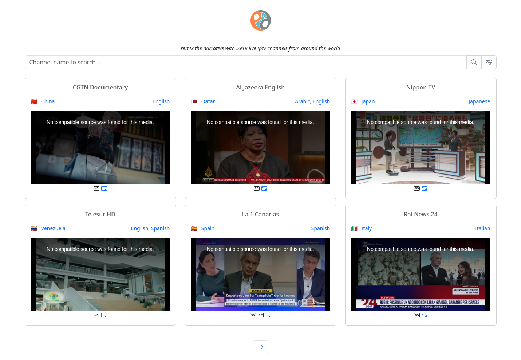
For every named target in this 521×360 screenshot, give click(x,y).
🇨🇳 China (43, 101)
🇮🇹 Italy (361, 228)
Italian (482, 228)
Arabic (302, 101)
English (161, 101)
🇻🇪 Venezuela (48, 228)
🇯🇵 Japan (363, 101)
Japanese (479, 101)
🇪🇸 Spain (203, 228)
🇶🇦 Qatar (203, 101)
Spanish (160, 228)
